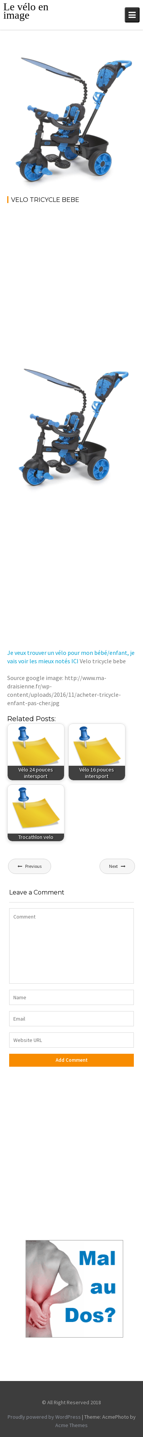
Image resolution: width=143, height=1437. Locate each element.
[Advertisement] (71, 285)
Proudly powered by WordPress (44, 1416)
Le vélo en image (25, 11)
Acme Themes (71, 1425)
